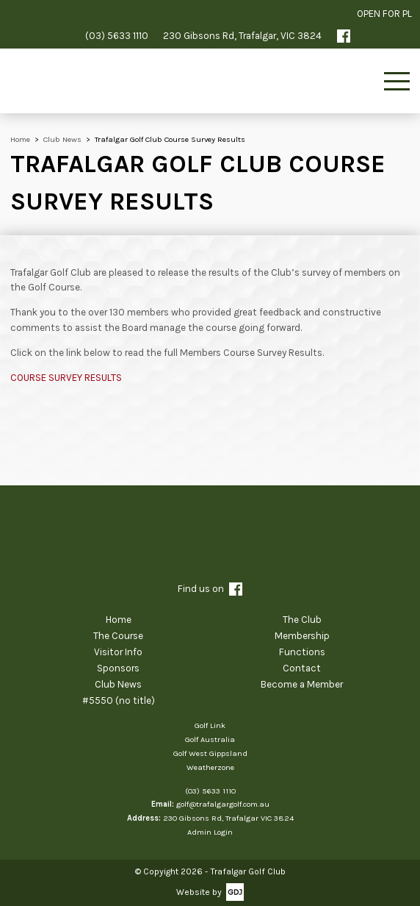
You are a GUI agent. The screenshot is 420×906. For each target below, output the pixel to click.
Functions (302, 651)
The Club (302, 619)
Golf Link (210, 725)
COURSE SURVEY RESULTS (66, 377)
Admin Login (210, 832)
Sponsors (118, 668)
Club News (118, 684)
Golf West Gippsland (210, 753)
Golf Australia (210, 739)
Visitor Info (118, 651)
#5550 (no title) (118, 700)
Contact (302, 668)
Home (118, 619)
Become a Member (302, 684)
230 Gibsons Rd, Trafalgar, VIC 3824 (242, 35)
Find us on (210, 589)
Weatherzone (210, 767)
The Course (118, 635)
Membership (302, 635)
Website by (199, 892)
